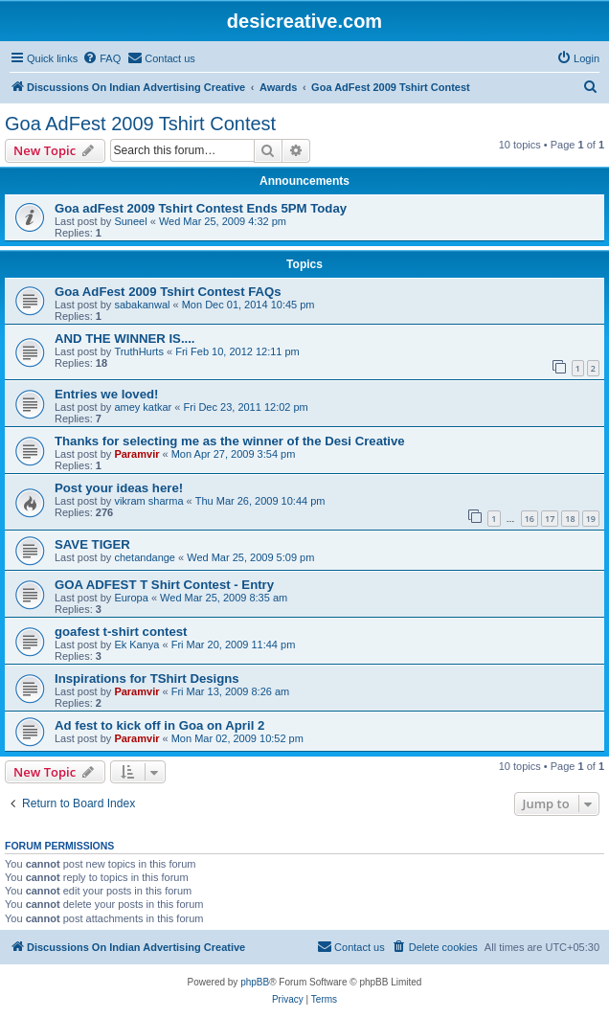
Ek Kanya (136, 644)
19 (591, 518)
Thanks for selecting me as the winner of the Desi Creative (230, 441)
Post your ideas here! (119, 488)
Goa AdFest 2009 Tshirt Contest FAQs (168, 291)
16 (529, 518)
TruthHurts (139, 351)
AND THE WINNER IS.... (125, 338)
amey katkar (142, 407)
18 (570, 518)
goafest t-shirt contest (121, 631)
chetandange (144, 557)
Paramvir (136, 454)
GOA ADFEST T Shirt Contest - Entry (164, 584)
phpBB (254, 982)
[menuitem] (101, 58)
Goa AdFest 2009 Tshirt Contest (140, 123)
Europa (130, 597)
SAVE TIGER (92, 544)
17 (549, 518)
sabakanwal (141, 304)
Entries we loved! (106, 394)
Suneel (130, 221)
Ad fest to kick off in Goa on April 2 (159, 725)
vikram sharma (148, 501)
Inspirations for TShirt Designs (147, 678)
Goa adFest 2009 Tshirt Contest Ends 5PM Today (201, 208)
